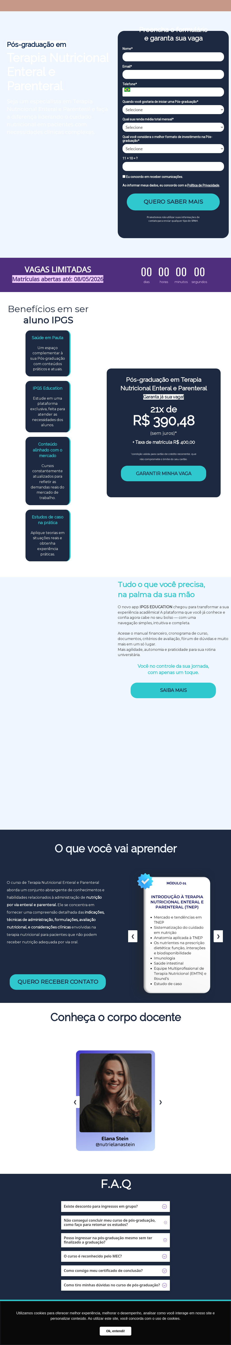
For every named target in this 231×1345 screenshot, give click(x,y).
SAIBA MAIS (173, 690)
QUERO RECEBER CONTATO (58, 981)
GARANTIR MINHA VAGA (163, 473)
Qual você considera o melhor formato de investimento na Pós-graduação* (167, 139)
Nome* (127, 49)
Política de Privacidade (203, 185)
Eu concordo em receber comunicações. (152, 177)
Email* (127, 66)
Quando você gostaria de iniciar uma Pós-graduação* (160, 102)
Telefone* (129, 84)
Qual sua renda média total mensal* (148, 119)
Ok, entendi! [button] (115, 1331)
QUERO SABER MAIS (173, 201)
